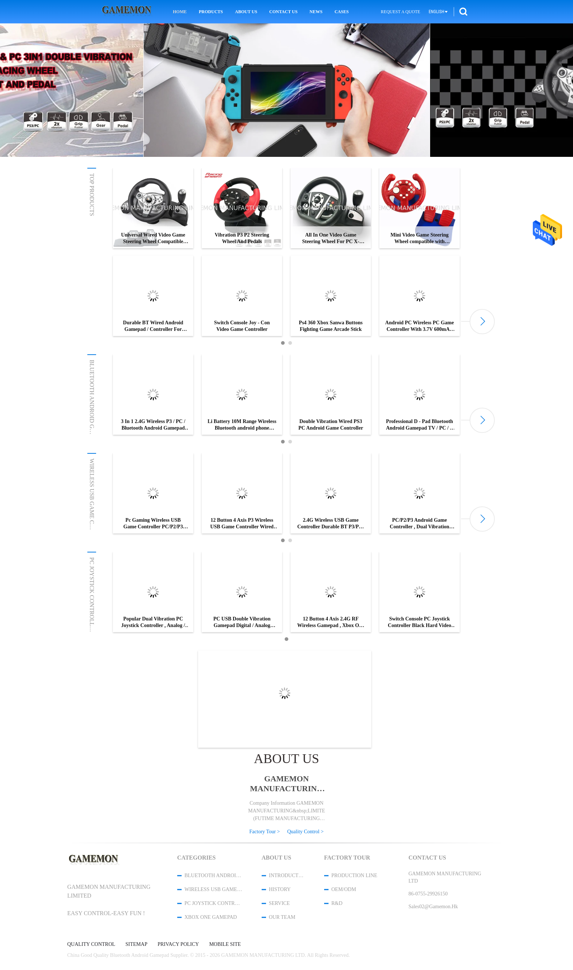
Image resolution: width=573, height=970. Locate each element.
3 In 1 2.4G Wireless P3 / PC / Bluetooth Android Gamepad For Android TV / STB (153, 425)
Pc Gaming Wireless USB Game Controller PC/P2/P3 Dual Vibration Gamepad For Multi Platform (153, 523)
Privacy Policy (178, 944)
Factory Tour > (264, 831)
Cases (341, 11)
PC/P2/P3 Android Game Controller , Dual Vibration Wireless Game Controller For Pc (419, 523)
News (316, 11)
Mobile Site (225, 944)
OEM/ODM (343, 889)
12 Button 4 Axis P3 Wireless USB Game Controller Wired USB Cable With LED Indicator (241, 523)
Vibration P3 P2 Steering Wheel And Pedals (242, 238)
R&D (336, 903)
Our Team (282, 917)
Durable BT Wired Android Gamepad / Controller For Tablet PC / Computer (153, 326)
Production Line (354, 875)
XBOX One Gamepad (211, 917)
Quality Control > (305, 831)
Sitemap (136, 944)
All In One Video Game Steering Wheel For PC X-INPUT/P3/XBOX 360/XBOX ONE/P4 (331, 238)
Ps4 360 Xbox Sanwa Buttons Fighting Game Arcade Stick (331, 326)
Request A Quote (400, 11)
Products (211, 11)
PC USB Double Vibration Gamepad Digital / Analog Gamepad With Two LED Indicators (242, 622)
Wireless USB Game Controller (92, 508)
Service (279, 903)
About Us (246, 11)
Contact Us (283, 11)
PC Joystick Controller (92, 595)
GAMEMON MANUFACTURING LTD (286, 784)
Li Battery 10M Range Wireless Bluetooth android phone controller (242, 425)
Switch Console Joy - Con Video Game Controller (242, 326)
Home (180, 11)
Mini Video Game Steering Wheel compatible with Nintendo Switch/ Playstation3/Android (419, 238)
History (280, 889)
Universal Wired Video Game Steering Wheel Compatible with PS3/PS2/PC (153, 238)
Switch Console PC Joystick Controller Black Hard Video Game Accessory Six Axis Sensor (419, 622)
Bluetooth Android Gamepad (92, 406)
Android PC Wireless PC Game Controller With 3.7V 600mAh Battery (419, 326)
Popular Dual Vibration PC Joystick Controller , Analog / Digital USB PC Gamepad (153, 622)
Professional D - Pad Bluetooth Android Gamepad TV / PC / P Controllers (419, 425)
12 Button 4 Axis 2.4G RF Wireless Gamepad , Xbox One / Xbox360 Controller (330, 622)
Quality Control (91, 944)
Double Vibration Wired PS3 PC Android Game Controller (330, 425)
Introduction (287, 875)
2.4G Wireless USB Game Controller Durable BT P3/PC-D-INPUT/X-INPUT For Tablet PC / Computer (331, 523)
